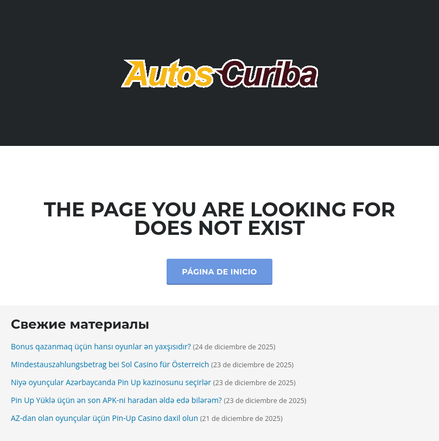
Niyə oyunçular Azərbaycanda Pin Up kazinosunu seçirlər (111, 382)
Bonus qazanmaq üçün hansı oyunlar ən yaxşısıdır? (101, 346)
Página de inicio (219, 272)
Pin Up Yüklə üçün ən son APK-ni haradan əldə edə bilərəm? (116, 400)
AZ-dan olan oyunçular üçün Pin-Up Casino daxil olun (104, 418)
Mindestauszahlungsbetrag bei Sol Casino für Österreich (110, 364)
